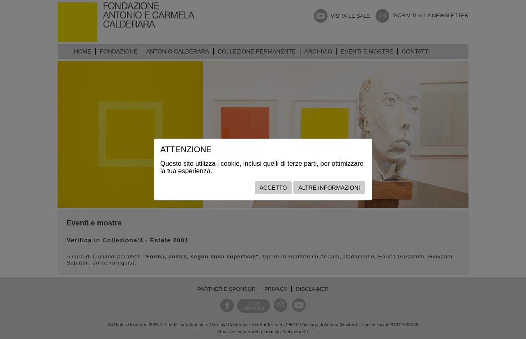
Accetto (273, 187)
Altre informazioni (329, 187)
